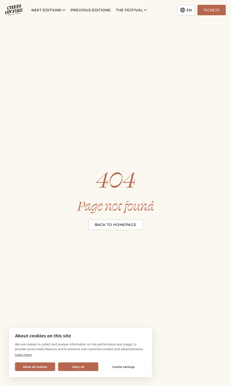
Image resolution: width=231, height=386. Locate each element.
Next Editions (48, 10)
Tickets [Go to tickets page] (212, 10)
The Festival (131, 10)
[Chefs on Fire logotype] (14, 10)
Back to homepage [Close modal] (115, 224)
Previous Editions (91, 10)
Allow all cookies (35, 367)
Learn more (23, 355)
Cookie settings (123, 367)
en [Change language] (186, 10)
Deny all (78, 367)
